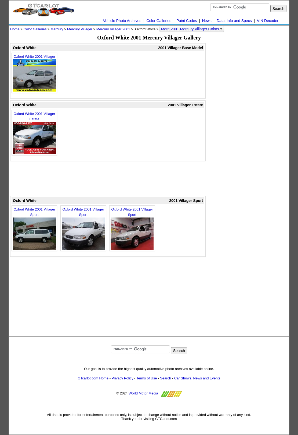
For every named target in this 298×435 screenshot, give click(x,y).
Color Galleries (158, 21)
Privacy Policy (122, 378)
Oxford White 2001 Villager (34, 73)
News (207, 21)
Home (15, 29)
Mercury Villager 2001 (113, 29)
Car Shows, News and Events (197, 378)
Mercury (56, 29)
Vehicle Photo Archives (122, 21)
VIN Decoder (267, 21)
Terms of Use (146, 378)
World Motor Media (143, 393)
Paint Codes (186, 21)
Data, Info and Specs (234, 21)
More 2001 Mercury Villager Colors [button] (191, 29)
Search (165, 378)
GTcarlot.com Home (93, 378)
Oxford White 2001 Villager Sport (34, 228)
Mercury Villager (79, 29)
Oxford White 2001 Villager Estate (34, 133)
